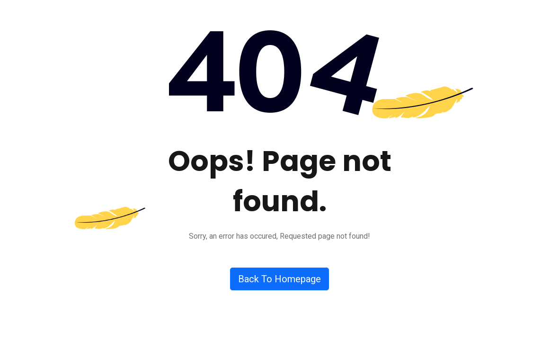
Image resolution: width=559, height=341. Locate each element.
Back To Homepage (279, 279)
